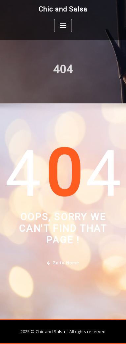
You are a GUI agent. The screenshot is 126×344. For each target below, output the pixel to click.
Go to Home (63, 263)
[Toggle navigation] (63, 25)
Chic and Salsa (63, 9)
